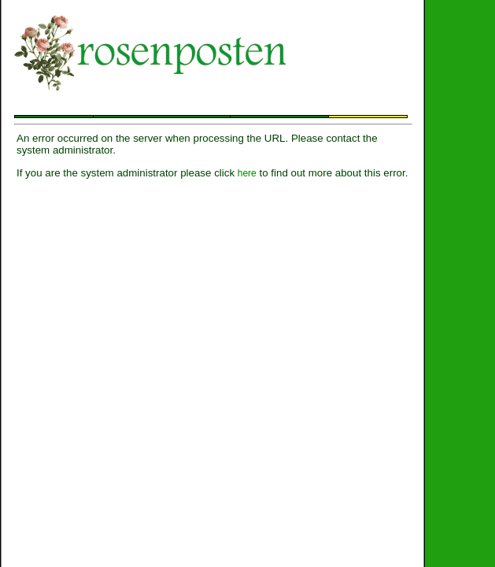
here (247, 173)
